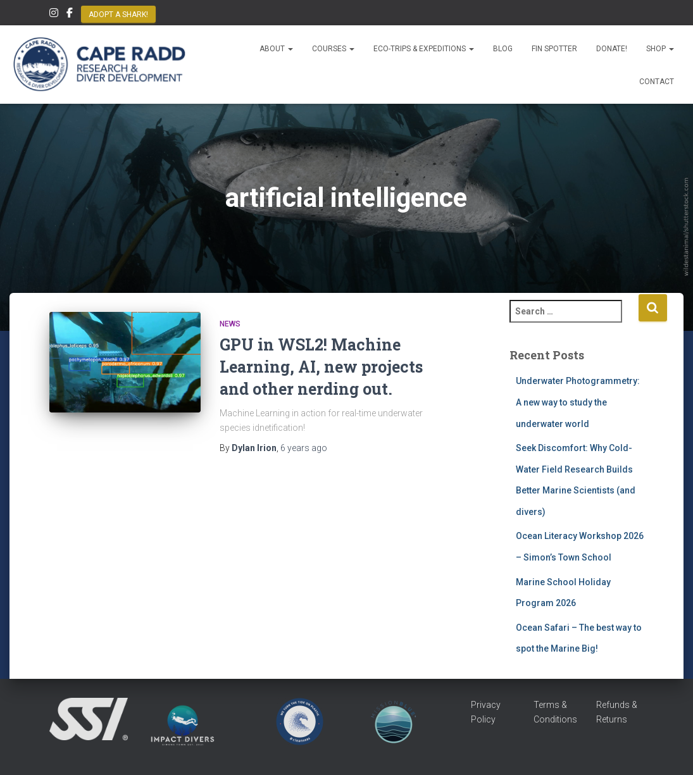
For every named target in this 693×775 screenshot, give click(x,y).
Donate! (611, 48)
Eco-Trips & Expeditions (423, 48)
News (230, 323)
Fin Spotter (554, 48)
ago (303, 448)
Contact (656, 81)
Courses (333, 48)
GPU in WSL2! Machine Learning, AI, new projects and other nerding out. (321, 366)
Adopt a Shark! (118, 14)
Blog (503, 48)
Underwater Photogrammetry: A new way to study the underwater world (578, 402)
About (276, 48)
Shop (660, 48)
